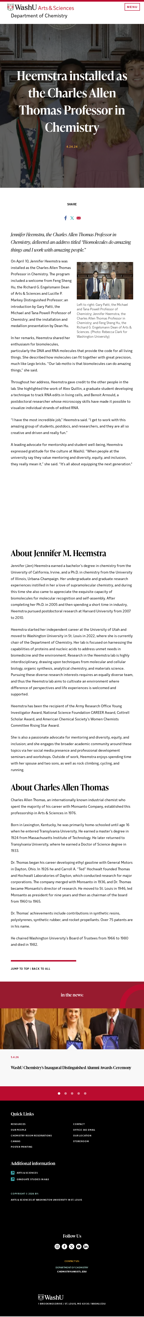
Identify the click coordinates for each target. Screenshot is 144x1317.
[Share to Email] (78, 219)
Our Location (82, 1136)
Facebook (64, 1247)
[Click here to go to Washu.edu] (51, 1300)
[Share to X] (72, 219)
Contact (79, 1125)
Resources (18, 1125)
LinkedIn (85, 1247)
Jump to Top (20, 969)
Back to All (41, 969)
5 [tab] (85, 1094)
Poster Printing (21, 1148)
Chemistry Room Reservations (31, 1136)
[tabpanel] (72, 1048)
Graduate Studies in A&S (30, 1180)
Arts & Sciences (24, 1173)
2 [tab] (65, 1094)
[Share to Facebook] (65, 219)
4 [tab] (78, 1094)
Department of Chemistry (39, 16)
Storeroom (81, 1142)
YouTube (78, 1247)
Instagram (57, 1247)
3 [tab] (72, 1094)
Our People (19, 1130)
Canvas (15, 1142)
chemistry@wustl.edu (72, 1272)
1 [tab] (59, 1094)
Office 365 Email (84, 1130)
